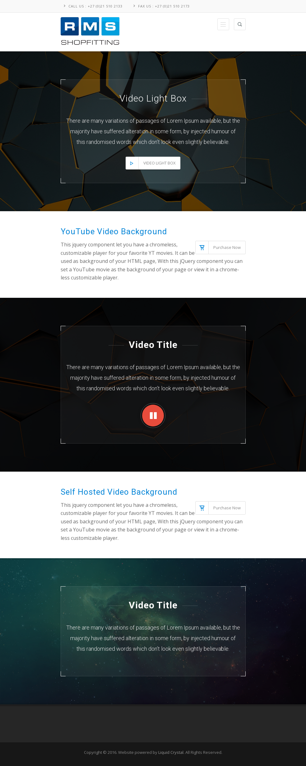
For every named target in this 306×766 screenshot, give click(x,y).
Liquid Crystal (170, 752)
